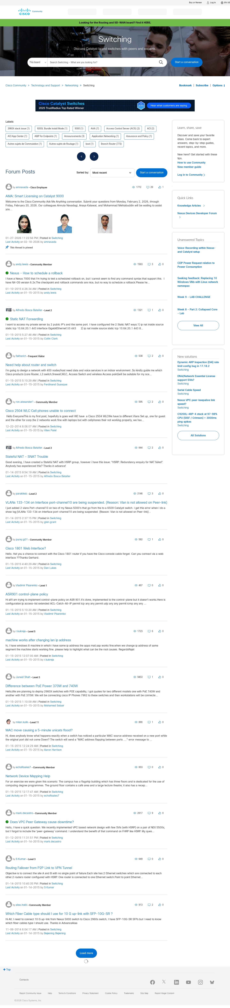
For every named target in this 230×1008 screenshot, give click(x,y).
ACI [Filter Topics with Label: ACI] (149, 129)
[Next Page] (94, 156)
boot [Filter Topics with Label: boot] (88, 144)
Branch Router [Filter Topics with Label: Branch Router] (108, 144)
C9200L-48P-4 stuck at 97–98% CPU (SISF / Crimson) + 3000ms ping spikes (197, 418)
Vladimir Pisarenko (55, 614)
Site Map (144, 993)
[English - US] (225, 2)
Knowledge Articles (191, 206)
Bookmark (185, 85)
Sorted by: (83, 172)
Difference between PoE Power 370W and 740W (42, 686)
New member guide (189, 167)
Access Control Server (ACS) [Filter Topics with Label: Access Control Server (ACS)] (121, 129)
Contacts (24, 980)
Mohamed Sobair (54, 705)
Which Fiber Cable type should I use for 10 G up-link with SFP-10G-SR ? (59, 913)
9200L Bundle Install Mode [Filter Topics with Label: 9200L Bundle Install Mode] (50, 129)
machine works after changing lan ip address (38, 640)
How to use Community (191, 162)
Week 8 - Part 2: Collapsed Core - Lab (197, 311)
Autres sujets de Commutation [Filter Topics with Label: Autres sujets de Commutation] (23, 144)
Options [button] (217, 85)
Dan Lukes (50, 568)
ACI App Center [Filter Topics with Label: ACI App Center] (16, 136)
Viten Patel (50, 430)
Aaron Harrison (53, 750)
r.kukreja (49, 660)
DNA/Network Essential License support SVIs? (196, 378)
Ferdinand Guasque (55, 384)
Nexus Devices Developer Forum (197, 215)
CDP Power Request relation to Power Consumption (196, 265)
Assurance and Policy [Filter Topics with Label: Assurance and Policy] (137, 136)
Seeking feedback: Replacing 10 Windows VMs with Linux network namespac (197, 282)
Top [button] (8, 970)
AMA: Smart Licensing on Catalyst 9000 (35, 196)
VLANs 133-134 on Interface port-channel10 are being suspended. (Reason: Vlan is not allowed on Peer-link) (86, 502)
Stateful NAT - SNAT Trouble (27, 456)
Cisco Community (16, 85)
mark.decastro (52, 842)
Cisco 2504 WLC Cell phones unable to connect (41, 411)
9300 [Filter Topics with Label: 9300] (77, 129)
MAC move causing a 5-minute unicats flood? (39, 730)
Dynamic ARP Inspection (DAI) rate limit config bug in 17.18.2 (198, 364)
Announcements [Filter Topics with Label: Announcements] (72, 136)
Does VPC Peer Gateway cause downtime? (42, 822)
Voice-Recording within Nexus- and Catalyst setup (196, 250)
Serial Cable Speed (189, 390)
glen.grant (50, 522)
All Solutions (198, 435)
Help (50, 993)
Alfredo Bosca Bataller (57, 476)
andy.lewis (50, 293)
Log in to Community (191, 175)
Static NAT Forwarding (26, 319)
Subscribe (202, 85)
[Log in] (211, 2)
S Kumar (49, 887)
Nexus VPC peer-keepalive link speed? (196, 402)
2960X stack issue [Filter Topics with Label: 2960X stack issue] (17, 129)
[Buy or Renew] (195, 2)
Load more (86, 953)
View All (198, 325)
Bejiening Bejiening (55, 933)
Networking (71, 85)
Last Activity (13, 242)
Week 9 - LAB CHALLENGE (193, 297)
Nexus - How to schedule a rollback (36, 273)
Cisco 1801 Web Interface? (26, 548)
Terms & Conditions (67, 993)
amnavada (50, 242)
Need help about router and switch (31, 365)
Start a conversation (187, 62)
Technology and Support (45, 85)
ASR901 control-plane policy (27, 594)
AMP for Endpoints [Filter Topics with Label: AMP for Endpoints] (43, 136)
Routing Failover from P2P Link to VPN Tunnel (39, 868)
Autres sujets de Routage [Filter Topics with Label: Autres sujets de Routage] (62, 144)
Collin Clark (51, 339)
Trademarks (129, 993)
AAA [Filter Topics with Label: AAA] (93, 129)
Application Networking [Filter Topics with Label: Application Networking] (103, 136)
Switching (57, 238)
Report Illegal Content (164, 993)
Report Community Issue (30, 993)
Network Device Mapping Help (28, 776)
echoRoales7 (51, 796)
